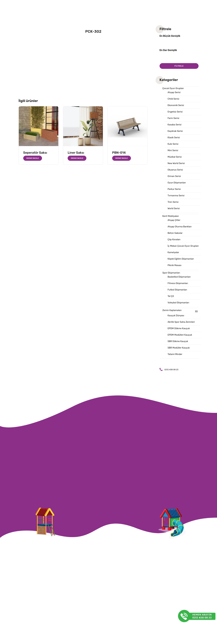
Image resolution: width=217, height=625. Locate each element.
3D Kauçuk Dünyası (183, 313)
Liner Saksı (76, 152)
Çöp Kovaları (174, 239)
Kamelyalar (173, 252)
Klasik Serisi (174, 137)
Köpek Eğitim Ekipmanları (181, 258)
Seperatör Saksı (35, 152)
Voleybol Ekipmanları (178, 302)
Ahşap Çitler (174, 220)
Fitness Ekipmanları (178, 283)
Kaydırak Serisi (175, 131)
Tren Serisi (173, 202)
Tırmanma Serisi (176, 195)
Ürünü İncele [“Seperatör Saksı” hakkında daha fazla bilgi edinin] (32, 158)
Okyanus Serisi (175, 169)
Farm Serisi (173, 118)
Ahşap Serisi (174, 92)
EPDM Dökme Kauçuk (179, 328)
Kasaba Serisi (174, 124)
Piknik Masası (174, 265)
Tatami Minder (175, 354)
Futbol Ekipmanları (177, 289)
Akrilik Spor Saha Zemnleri (181, 322)
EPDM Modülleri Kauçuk (180, 334)
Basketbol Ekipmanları (179, 276)
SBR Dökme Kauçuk (178, 341)
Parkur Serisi (174, 189)
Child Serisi (173, 98)
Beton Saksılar (175, 233)
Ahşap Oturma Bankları (180, 226)
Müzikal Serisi (175, 157)
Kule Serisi (173, 144)
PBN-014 (119, 152)
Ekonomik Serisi (176, 105)
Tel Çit (171, 296)
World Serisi (174, 208)
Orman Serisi (174, 176)
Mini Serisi (173, 150)
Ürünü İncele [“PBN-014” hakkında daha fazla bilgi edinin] (121, 158)
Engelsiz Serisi (175, 111)
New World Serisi (176, 163)
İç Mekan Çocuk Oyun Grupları (183, 246)
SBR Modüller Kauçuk (179, 347)
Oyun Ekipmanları (177, 182)
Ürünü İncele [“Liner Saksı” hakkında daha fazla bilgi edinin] (77, 158)
